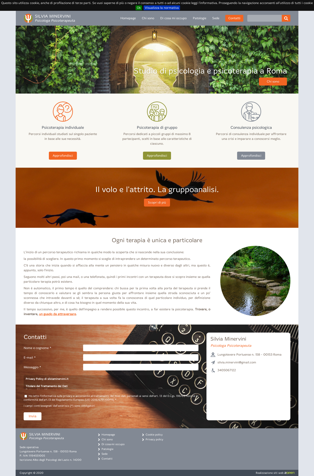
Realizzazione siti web (275, 473)
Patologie (199, 18)
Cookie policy (154, 434)
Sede (215, 18)
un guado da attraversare (57, 314)
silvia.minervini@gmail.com (236, 362)
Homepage (128, 18)
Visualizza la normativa (162, 8)
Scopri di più (157, 202)
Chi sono (148, 18)
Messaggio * (32, 367)
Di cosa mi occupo (173, 18)
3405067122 (226, 370)
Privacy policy (154, 439)
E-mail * (29, 357)
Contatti (234, 18)
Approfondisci (63, 155)
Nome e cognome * (37, 348)
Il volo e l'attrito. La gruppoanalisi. (157, 189)
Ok (139, 8)
